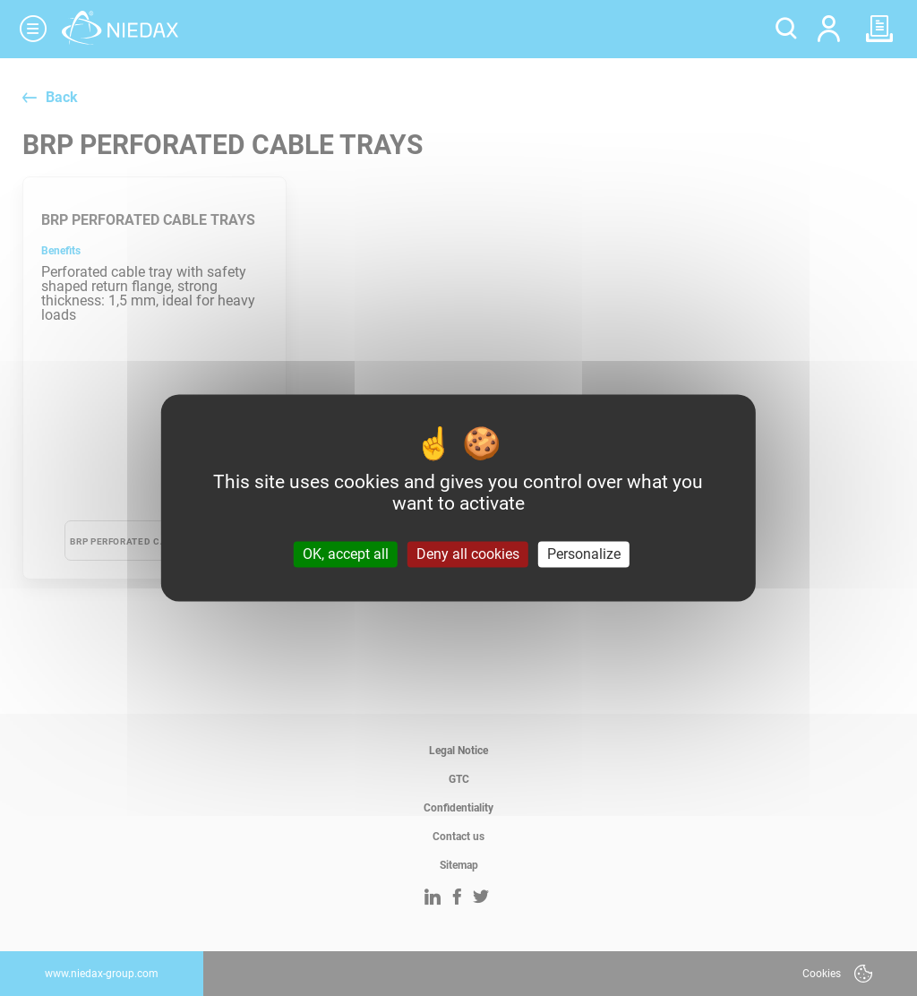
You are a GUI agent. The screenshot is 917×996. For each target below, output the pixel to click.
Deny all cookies (467, 553)
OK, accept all (346, 553)
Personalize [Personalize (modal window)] (584, 553)
